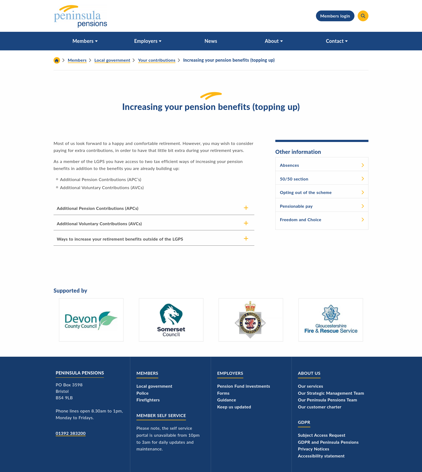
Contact (335, 41)
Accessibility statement (321, 455)
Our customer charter (320, 406)
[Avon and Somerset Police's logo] (251, 320)
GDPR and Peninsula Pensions (328, 442)
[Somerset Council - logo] (171, 320)
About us (309, 373)
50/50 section (294, 178)
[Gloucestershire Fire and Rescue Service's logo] (331, 320)
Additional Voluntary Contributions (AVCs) (99, 223)
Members (83, 41)
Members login (335, 15)
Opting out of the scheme (306, 192)
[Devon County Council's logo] (91, 320)
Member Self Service (161, 415)
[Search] (363, 16)
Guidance (226, 399)
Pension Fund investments (243, 385)
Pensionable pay (296, 206)
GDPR (304, 422)
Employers (146, 41)
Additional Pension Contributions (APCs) (97, 208)
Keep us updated (234, 406)
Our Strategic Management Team (331, 392)
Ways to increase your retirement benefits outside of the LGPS (120, 238)
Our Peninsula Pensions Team (327, 399)
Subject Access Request (321, 435)
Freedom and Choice (300, 219)
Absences (289, 165)
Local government (154, 385)
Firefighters (148, 399)
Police (142, 392)
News (211, 41)
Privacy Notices (313, 448)
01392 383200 (71, 433)
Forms (223, 392)
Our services (310, 385)
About (272, 41)
